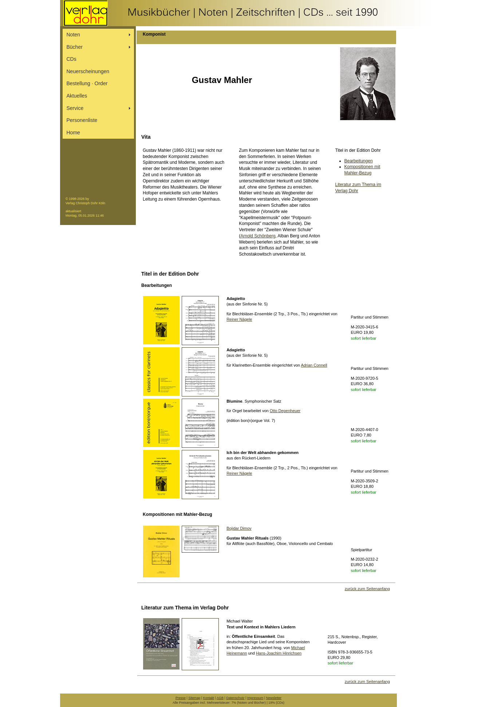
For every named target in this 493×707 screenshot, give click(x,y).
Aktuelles (77, 96)
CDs (71, 59)
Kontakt (208, 698)
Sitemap (194, 698)
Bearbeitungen (358, 160)
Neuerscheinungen (88, 71)
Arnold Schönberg (257, 235)
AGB (220, 698)
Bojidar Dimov (238, 528)
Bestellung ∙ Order (87, 83)
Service (75, 108)
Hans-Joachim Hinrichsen (278, 653)
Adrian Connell (314, 365)
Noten (73, 34)
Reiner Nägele (239, 319)
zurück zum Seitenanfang (367, 588)
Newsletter (274, 698)
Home (73, 132)
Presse (180, 698)
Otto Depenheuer (285, 410)
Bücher (75, 47)
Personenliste (82, 120)
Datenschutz (235, 698)
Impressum (255, 698)
